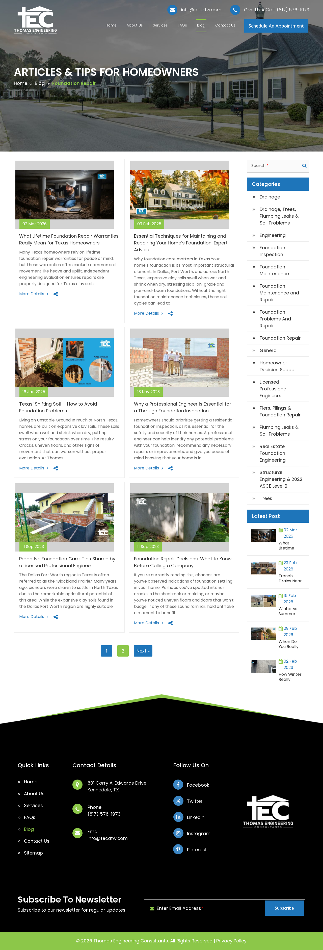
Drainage (270, 197)
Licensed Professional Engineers (273, 389)
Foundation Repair (280, 338)
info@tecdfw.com (201, 10)
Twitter (195, 801)
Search (304, 165)
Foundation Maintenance (274, 270)
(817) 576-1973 (293, 10)
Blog (201, 25)
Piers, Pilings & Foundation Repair (280, 411)
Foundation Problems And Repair (275, 319)
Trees (266, 498)
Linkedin (195, 817)
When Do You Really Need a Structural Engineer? (289, 644)
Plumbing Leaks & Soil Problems (279, 430)
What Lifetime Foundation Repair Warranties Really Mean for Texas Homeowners (292, 546)
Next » (143, 651)
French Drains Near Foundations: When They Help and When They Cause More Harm (291, 578)
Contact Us (225, 25)
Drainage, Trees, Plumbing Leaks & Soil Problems (279, 216)
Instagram (198, 833)
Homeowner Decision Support (279, 366)
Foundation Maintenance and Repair (279, 293)
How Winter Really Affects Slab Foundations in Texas (291, 677)
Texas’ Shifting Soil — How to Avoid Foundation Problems (58, 407)
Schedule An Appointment (276, 26)
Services (160, 25)
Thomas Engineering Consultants (130, 941)
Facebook (198, 785)
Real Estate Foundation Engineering (273, 453)
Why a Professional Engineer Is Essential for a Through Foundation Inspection (182, 407)
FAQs (182, 25)
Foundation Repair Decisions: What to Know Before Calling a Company (183, 562)
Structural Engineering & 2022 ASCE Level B (281, 479)
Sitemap (33, 853)
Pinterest (197, 849)
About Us (135, 25)
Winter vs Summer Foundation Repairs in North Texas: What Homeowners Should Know (292, 611)
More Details (31, 294)
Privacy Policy (231, 941)
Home (111, 25)
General (269, 350)
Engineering (273, 235)
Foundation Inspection (272, 251)
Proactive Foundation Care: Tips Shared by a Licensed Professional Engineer (67, 562)
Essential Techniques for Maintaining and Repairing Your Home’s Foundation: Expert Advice (181, 243)
